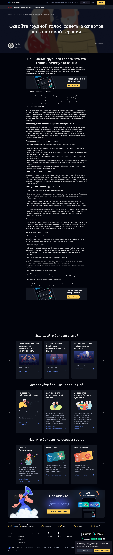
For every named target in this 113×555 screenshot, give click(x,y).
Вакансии (21, 533)
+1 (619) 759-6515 (73, 547)
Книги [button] (51, 2)
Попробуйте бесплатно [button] (59, 511)
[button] (85, 2)
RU (92, 2)
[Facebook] (71, 536)
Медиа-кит (21, 536)
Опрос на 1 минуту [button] (73, 85)
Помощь (76, 2)
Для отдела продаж (37, 533)
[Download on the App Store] (86, 534)
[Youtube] (71, 533)
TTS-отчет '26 (22, 542)
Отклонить (85, 550)
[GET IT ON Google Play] (98, 534)
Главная (10, 14)
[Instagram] (61, 533)
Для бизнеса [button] (68, 2)
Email (9, 536)
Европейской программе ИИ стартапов (23, 524)
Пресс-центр (22, 539)
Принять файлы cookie (102, 550)
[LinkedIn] (52, 536)
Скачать (101, 2)
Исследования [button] (59, 2)
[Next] (105, 7)
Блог (47, 2)
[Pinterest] (52, 533)
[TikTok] (61, 536)
